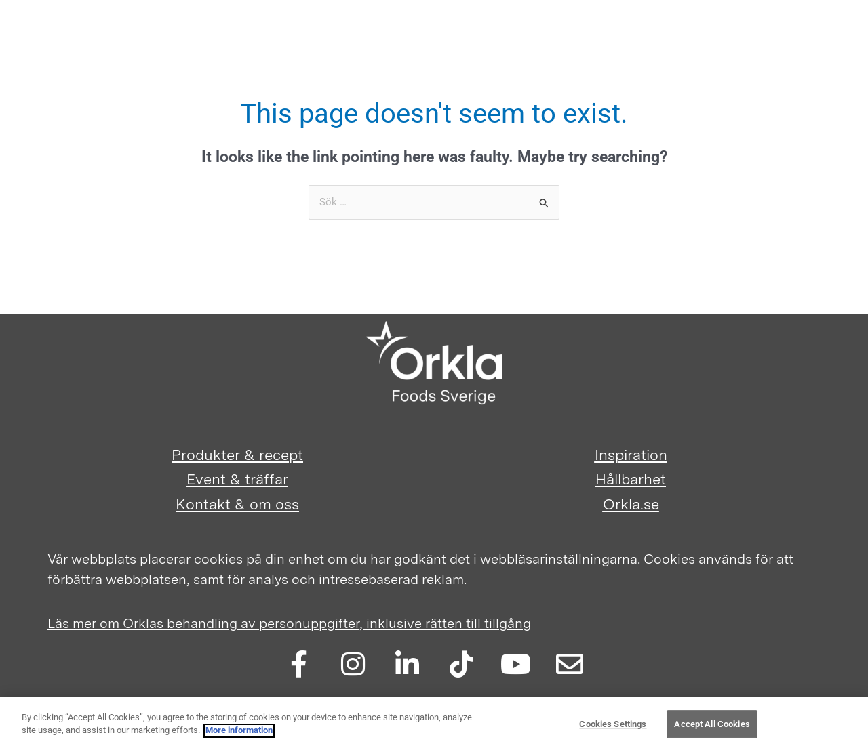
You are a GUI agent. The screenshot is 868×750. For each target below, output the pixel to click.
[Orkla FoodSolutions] (68, 41)
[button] (773, 45)
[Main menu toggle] (822, 41)
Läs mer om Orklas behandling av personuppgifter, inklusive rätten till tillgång (289, 623)
